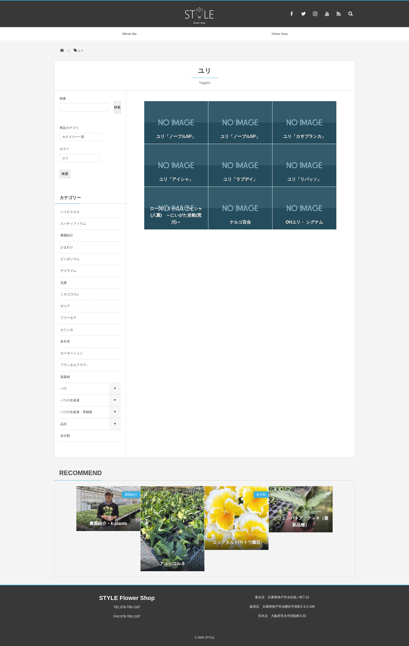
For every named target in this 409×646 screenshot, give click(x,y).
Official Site (129, 33)
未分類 (65, 436)
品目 (63, 424)
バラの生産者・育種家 (76, 412)
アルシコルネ (172, 566)
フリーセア (68, 318)
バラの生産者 (70, 400)
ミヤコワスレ (70, 294)
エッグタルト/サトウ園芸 (237, 544)
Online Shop (280, 33)
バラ (63, 388)
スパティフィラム (73, 223)
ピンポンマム (70, 259)
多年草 (65, 341)
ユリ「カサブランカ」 (304, 136)
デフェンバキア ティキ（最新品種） (300, 523)
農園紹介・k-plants (108, 526)
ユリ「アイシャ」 (176, 179)
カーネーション (71, 353)
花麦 (63, 283)
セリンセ (66, 330)
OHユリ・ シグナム (304, 222)
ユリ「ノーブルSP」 (176, 136)
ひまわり (66, 247)
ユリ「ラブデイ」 (240, 179)
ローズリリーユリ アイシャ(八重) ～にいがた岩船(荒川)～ (176, 215)
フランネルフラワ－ (74, 365)
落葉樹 (65, 377)
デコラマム (68, 271)
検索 (63, 98)
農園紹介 (66, 235)
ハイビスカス (70, 212)
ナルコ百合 (240, 222)
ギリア (65, 306)
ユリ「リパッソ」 (304, 179)
